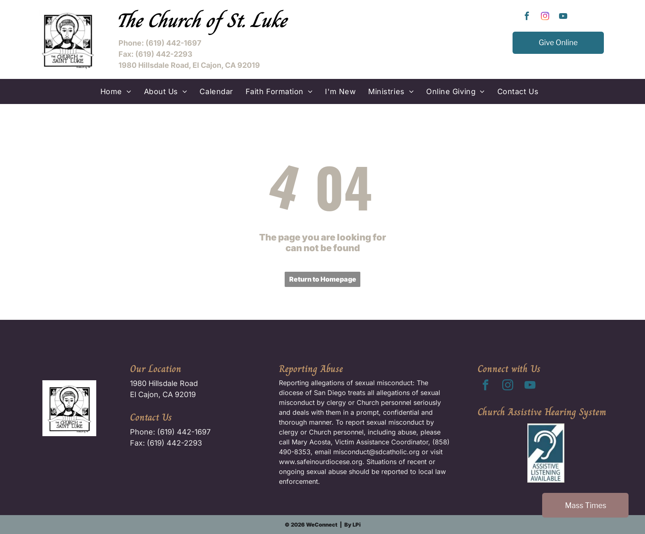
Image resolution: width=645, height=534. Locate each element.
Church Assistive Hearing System (542, 411)
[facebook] (527, 17)
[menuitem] (116, 91)
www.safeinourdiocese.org (320, 462)
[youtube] (563, 17)
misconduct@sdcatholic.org (376, 452)
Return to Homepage (322, 279)
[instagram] (545, 17)
